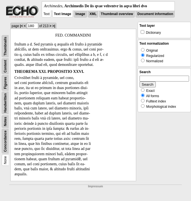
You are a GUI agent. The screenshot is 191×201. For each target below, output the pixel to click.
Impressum (95, 186)
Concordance (5, 141)
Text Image (62, 14)
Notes (5, 121)
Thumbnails (5, 46)
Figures (5, 83)
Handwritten (5, 103)
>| (53, 26)
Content (5, 66)
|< (21, 26)
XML (92, 14)
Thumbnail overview (117, 14)
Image (80, 14)
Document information (155, 14)
